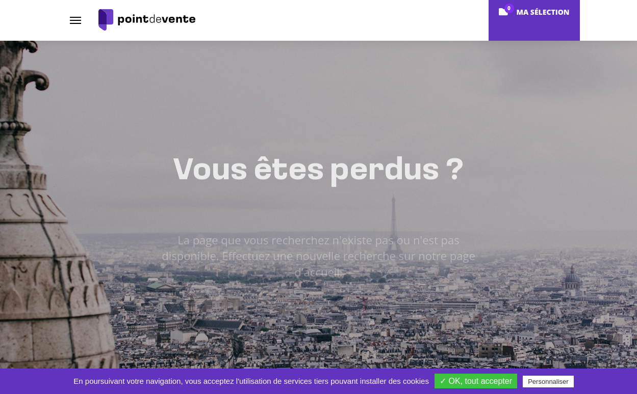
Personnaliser (548, 381)
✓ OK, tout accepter (476, 381)
